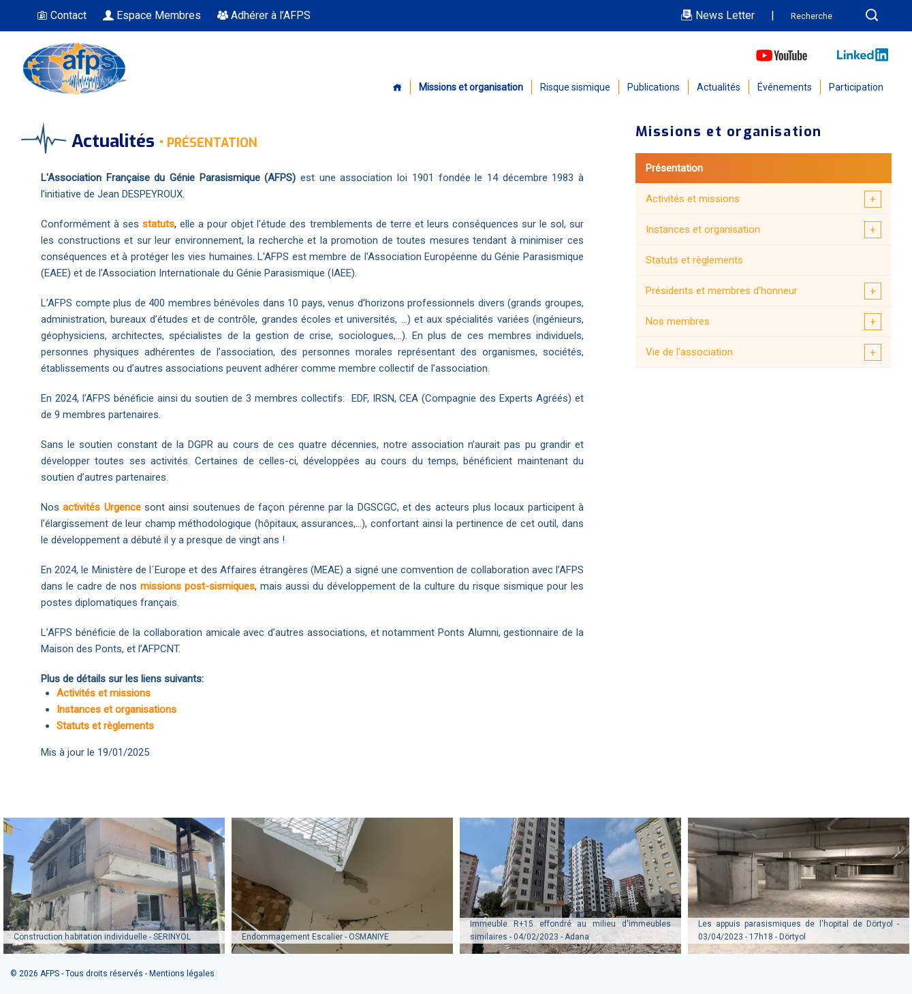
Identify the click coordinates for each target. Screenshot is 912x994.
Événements (784, 87)
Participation (856, 87)
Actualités (718, 87)
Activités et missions (693, 199)
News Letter (717, 15)
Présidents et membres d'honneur (722, 291)
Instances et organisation (703, 229)
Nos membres (678, 321)
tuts (165, 224)
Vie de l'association (689, 352)
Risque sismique (575, 87)
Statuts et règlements (694, 260)
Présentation (674, 168)
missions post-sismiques (196, 586)
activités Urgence (101, 507)
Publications (653, 87)
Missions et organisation (471, 87)
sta (149, 224)
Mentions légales (182, 973)
